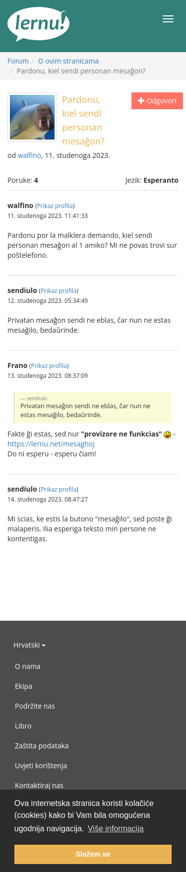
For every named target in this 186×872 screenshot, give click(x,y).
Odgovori (157, 100)
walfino (29, 155)
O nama (28, 666)
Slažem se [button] (93, 854)
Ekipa (23, 686)
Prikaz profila (54, 206)
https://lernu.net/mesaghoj (51, 443)
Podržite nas (35, 706)
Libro (23, 725)
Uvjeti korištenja (41, 765)
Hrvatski (29, 645)
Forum (18, 61)
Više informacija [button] (116, 828)
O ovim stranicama (68, 61)
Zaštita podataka (42, 745)
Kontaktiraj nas (39, 785)
